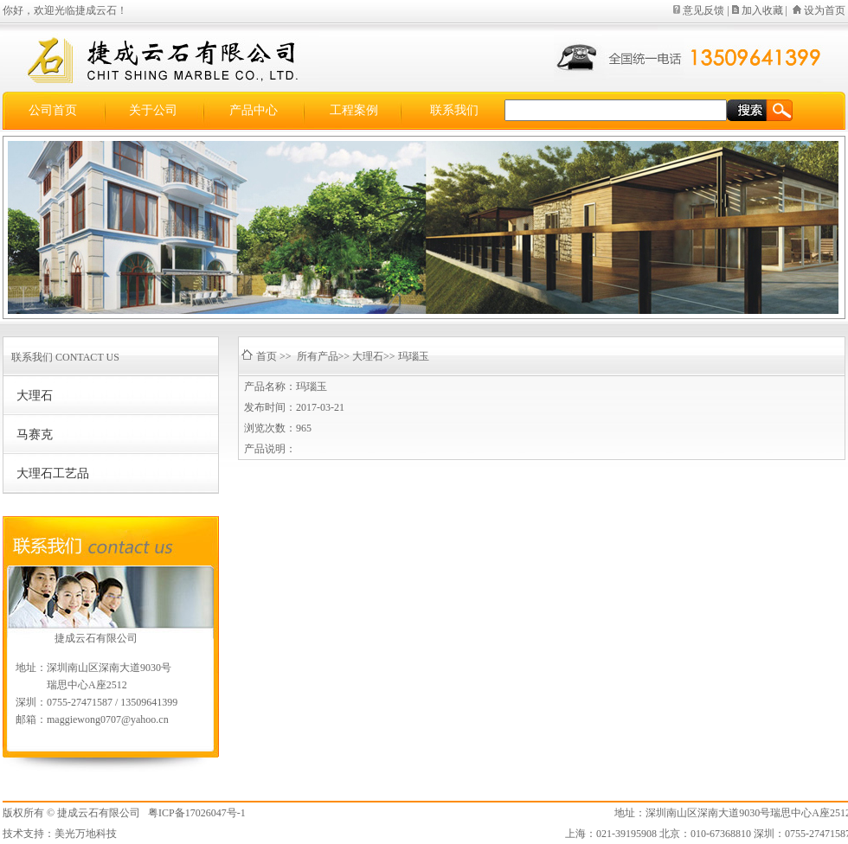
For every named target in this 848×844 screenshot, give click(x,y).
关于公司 (153, 110)
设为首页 (824, 10)
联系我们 (454, 110)
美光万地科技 (86, 834)
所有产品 (317, 356)
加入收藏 (762, 10)
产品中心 (253, 110)
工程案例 (354, 110)
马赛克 (34, 434)
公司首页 (53, 110)
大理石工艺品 (52, 473)
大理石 (34, 395)
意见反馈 (703, 10)
